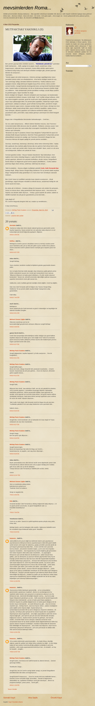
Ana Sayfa (32, 698)
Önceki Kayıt (56, 698)
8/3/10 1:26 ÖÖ (14, 685)
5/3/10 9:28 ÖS (14, 438)
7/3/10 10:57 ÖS (15, 652)
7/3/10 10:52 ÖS (15, 632)
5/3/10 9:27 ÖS (14, 424)
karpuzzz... (13, 538)
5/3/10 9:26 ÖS (14, 411)
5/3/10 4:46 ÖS (14, 327)
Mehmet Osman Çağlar (17, 319)
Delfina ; (12, 241)
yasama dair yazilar (17, 215)
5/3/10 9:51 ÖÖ (14, 313)
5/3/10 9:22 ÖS (14, 375)
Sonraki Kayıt (9, 698)
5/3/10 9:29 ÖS (14, 454)
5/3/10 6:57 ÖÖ (14, 252)
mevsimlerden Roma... (27, 7)
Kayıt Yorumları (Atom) (15, 702)
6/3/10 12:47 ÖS (15, 475)
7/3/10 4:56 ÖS (14, 495)
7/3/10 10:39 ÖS (15, 581)
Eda (11, 501)
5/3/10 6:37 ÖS (14, 344)
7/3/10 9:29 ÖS (14, 532)
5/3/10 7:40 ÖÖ (14, 297)
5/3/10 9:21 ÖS (14, 358)
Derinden (13, 225)
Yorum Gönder (12, 689)
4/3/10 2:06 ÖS (14, 234)
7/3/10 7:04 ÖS (14, 512)
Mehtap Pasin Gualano (17, 350)
